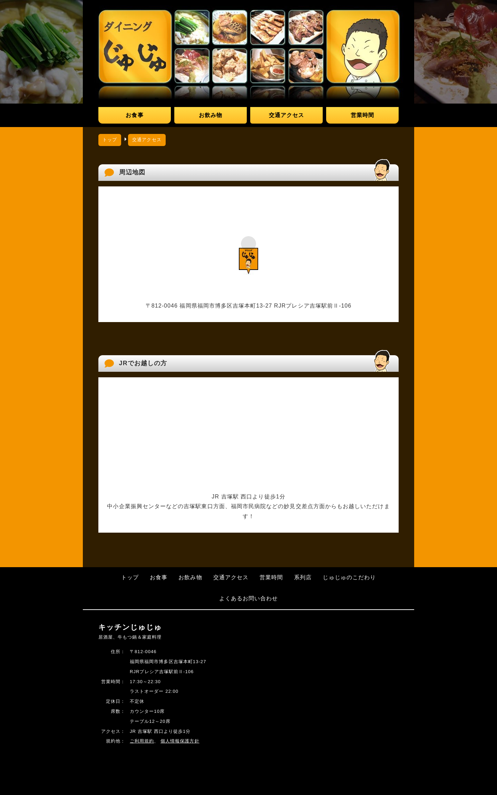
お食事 (134, 115)
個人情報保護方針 (179, 741)
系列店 (303, 577)
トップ (110, 139)
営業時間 (362, 115)
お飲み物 (210, 115)
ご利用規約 (142, 741)
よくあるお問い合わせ (248, 598)
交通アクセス (286, 115)
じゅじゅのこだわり (349, 577)
